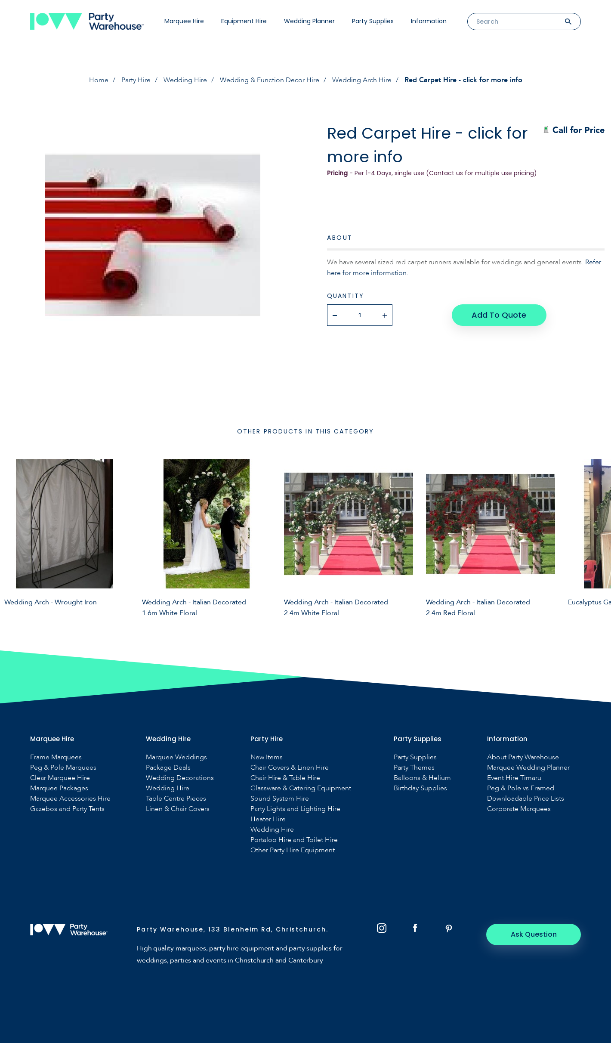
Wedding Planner (309, 21)
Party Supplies (373, 21)
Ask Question (534, 934)
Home (98, 80)
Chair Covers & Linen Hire (289, 768)
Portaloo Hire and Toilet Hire (294, 840)
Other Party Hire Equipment (292, 850)
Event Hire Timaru (514, 778)
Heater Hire (268, 819)
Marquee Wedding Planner (528, 768)
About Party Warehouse (523, 757)
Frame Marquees (56, 757)
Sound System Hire (279, 799)
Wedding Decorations (180, 778)
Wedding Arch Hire (362, 80)
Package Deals (168, 768)
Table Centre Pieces (176, 799)
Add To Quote (499, 314)
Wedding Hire (185, 80)
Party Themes (414, 768)
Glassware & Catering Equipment (300, 788)
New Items (266, 757)
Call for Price (574, 130)
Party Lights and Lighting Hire (295, 809)
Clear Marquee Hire (60, 778)
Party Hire (136, 80)
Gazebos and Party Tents (67, 809)
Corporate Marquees (519, 809)
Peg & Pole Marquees (63, 768)
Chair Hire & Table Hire (285, 778)
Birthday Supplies (420, 788)
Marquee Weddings (176, 757)
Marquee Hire (184, 21)
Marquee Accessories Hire (70, 799)
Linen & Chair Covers (178, 809)
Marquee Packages (59, 788)
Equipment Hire (244, 21)
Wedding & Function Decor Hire (269, 80)
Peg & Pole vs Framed (520, 788)
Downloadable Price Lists (525, 799)
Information (429, 21)
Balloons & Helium (422, 778)
